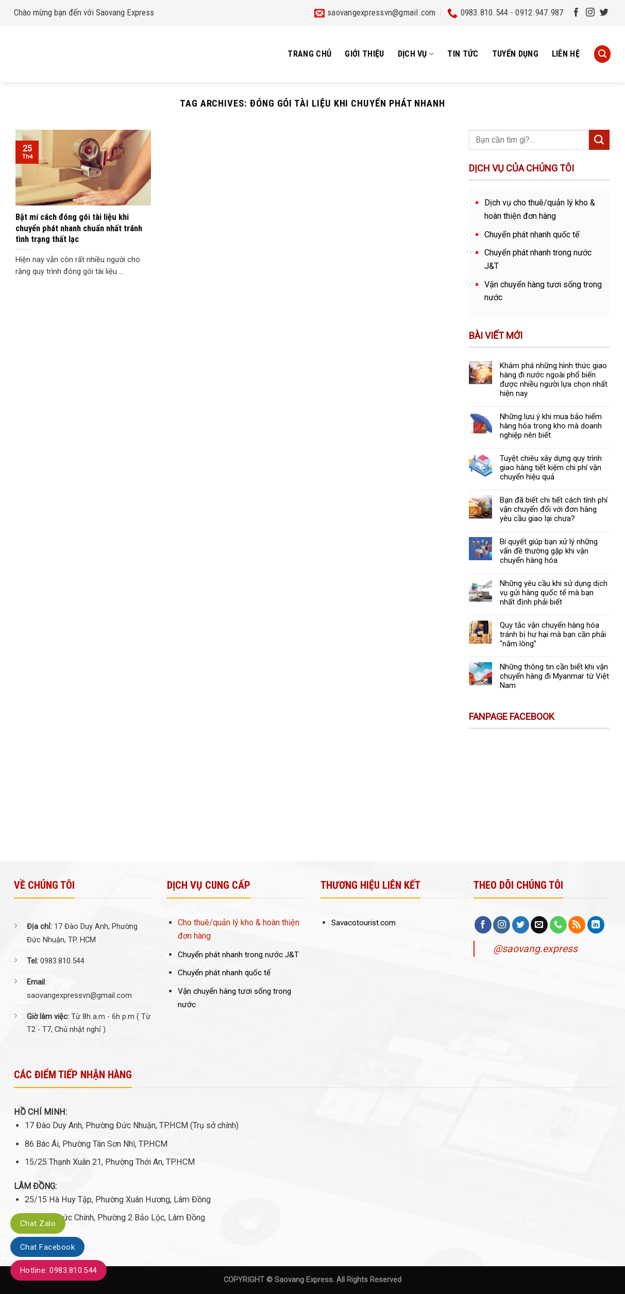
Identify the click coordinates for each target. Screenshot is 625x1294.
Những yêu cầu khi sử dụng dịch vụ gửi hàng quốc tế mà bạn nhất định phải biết (553, 593)
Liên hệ (566, 54)
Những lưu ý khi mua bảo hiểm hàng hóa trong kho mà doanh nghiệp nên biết (551, 426)
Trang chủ (309, 54)
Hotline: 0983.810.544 (58, 1270)
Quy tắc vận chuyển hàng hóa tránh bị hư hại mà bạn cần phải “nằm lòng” (553, 634)
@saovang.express (535, 949)
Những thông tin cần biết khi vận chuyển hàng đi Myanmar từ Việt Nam (554, 676)
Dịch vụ (416, 54)
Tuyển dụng (515, 54)
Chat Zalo (38, 1223)
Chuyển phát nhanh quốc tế (532, 234)
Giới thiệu (364, 54)
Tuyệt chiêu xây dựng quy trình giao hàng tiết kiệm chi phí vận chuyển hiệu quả (551, 467)
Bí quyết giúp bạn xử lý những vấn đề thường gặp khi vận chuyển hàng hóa (549, 551)
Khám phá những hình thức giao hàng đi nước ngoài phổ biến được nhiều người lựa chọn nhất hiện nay (553, 379)
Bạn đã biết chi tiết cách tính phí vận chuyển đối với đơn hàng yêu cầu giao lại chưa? (553, 509)
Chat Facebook (47, 1247)
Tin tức (462, 54)
